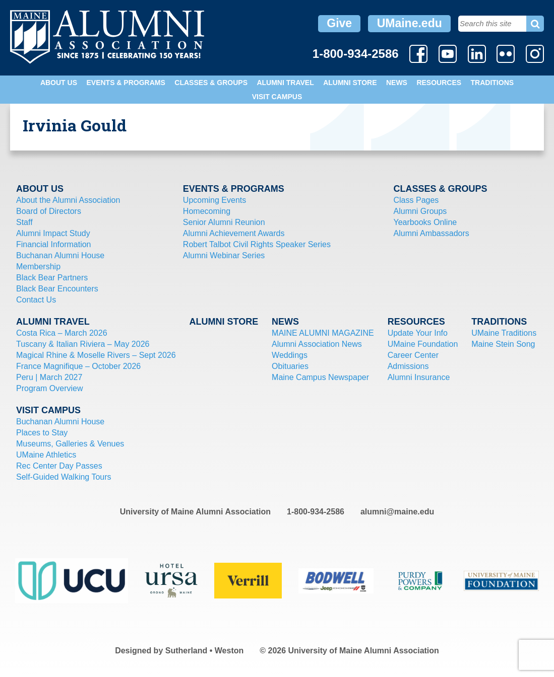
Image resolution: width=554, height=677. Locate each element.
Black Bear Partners (52, 277)
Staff (24, 222)
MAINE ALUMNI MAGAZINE (323, 333)
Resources (438, 83)
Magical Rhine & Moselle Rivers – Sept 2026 (96, 355)
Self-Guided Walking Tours (63, 477)
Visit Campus (277, 97)
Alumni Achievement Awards (234, 233)
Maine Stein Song (503, 344)
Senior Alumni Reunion (224, 222)
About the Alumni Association (68, 200)
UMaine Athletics (46, 454)
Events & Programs (125, 83)
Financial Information (53, 244)
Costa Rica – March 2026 (61, 333)
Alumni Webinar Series (224, 255)
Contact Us (36, 299)
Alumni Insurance (419, 377)
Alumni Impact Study (53, 233)
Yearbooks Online (425, 222)
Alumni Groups (420, 211)
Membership (38, 266)
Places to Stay (42, 432)
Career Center (413, 355)
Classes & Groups (211, 83)
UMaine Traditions (503, 333)
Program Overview (49, 388)
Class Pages (416, 200)
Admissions (408, 366)
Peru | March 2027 (49, 377)
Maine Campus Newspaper (320, 377)
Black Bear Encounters (57, 288)
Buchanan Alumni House (60, 255)
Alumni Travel (285, 83)
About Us (58, 83)
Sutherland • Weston (204, 650)
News (396, 83)
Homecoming (206, 211)
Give (339, 23)
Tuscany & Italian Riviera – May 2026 (82, 344)
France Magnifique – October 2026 (78, 366)
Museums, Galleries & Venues (70, 443)
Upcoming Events (214, 200)
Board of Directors (48, 211)
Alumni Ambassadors (431, 233)
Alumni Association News (317, 344)
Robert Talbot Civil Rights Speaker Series (257, 244)
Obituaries (290, 366)
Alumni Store (350, 83)
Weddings (289, 355)
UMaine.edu (409, 23)
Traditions (492, 83)
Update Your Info (418, 333)
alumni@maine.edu (397, 511)
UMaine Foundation (423, 344)
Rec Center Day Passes (59, 466)
